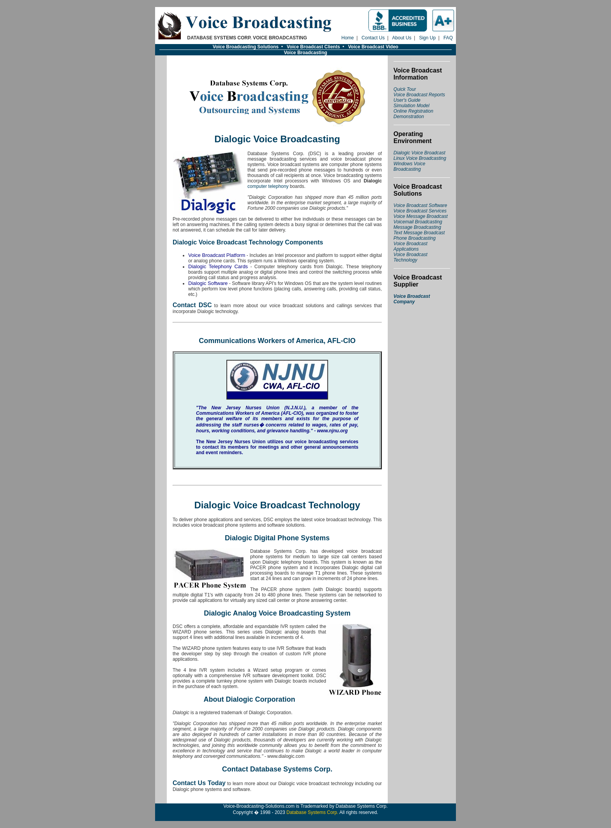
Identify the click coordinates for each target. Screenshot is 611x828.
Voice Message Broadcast (421, 216)
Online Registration (413, 111)
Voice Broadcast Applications (410, 246)
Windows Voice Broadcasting (409, 166)
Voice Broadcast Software (420, 205)
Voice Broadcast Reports (419, 94)
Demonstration (409, 116)
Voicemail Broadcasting (418, 222)
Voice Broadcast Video (373, 47)
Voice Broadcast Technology (410, 257)
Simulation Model (411, 105)
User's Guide (407, 100)
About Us (401, 38)
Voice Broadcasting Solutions (246, 47)
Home (347, 38)
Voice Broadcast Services (420, 211)
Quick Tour (405, 89)
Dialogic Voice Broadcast (419, 153)
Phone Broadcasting (415, 238)
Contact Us (373, 38)
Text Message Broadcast (419, 232)
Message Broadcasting (417, 227)
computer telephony (267, 186)
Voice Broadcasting (305, 52)
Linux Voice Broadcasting (420, 158)
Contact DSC (192, 305)
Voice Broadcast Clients (313, 47)
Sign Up (427, 38)
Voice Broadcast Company (412, 299)
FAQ (448, 38)
